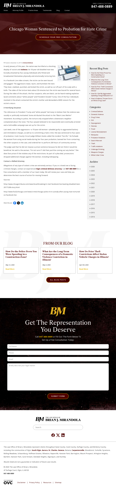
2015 (92, 212)
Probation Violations (98, 138)
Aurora (45, 450)
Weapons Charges (97, 152)
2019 (92, 196)
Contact (67, 10)
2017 (92, 204)
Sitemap (58, 482)
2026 (92, 166)
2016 (92, 208)
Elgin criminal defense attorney (49, 169)
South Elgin (36, 450)
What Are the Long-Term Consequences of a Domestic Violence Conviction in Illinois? (101, 82)
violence (24, 69)
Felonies (94, 126)
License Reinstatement (99, 132)
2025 (92, 171)
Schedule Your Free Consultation (58, 37)
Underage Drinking (97, 149)
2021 (92, 187)
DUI (92, 120)
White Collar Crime (97, 155)
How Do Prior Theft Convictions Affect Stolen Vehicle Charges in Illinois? (102, 89)
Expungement (96, 123)
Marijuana (94, 135)
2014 (92, 217)
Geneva (61, 450)
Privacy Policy (34, 482)
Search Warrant (96, 141)
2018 (92, 200)
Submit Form (58, 396)
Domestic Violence (97, 114)
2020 (92, 192)
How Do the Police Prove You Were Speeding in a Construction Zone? (101, 75)
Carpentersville (78, 450)
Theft (93, 143)
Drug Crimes (95, 117)
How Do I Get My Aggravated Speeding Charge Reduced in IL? (102, 95)
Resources (47, 482)
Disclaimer (21, 482)
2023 (92, 179)
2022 (92, 183)
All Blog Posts (58, 280)
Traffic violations (97, 146)
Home (6, 10)
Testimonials (47, 10)
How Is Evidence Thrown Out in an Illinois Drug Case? (101, 100)
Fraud (93, 129)
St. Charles (52, 450)
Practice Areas (33, 10)
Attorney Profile (18, 10)
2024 (92, 175)
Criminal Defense (28, 63)
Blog (58, 10)
